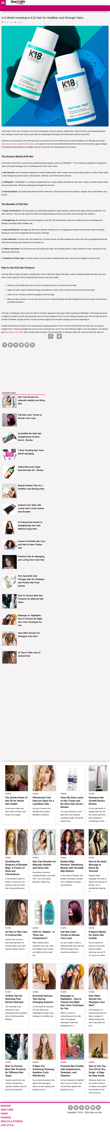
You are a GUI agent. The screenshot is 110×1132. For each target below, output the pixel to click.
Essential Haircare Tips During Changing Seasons (43, 999)
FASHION (6, 1117)
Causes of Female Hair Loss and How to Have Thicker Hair (31, 544)
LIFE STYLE (7, 1125)
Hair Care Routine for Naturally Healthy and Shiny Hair (31, 400)
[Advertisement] (23, 366)
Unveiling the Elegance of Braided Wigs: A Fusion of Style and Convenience (16, 867)
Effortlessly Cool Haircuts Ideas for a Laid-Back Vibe (43, 800)
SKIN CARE (7, 1110)
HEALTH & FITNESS (12, 1121)
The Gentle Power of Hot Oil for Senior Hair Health (16, 800)
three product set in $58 (13, 332)
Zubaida (20, 22)
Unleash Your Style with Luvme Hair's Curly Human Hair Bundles (31, 508)
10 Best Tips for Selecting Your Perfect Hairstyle (14, 999)
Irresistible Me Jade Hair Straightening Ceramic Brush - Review (29, 436)
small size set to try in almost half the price (17, 144)
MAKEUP (6, 1106)
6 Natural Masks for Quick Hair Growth (97, 935)
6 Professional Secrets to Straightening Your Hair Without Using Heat (30, 525)
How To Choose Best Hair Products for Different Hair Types (31, 598)
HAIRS (8, 794)
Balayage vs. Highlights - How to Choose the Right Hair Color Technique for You (72, 1002)
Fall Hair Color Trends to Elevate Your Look (70, 935)
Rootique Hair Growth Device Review (97, 800)
